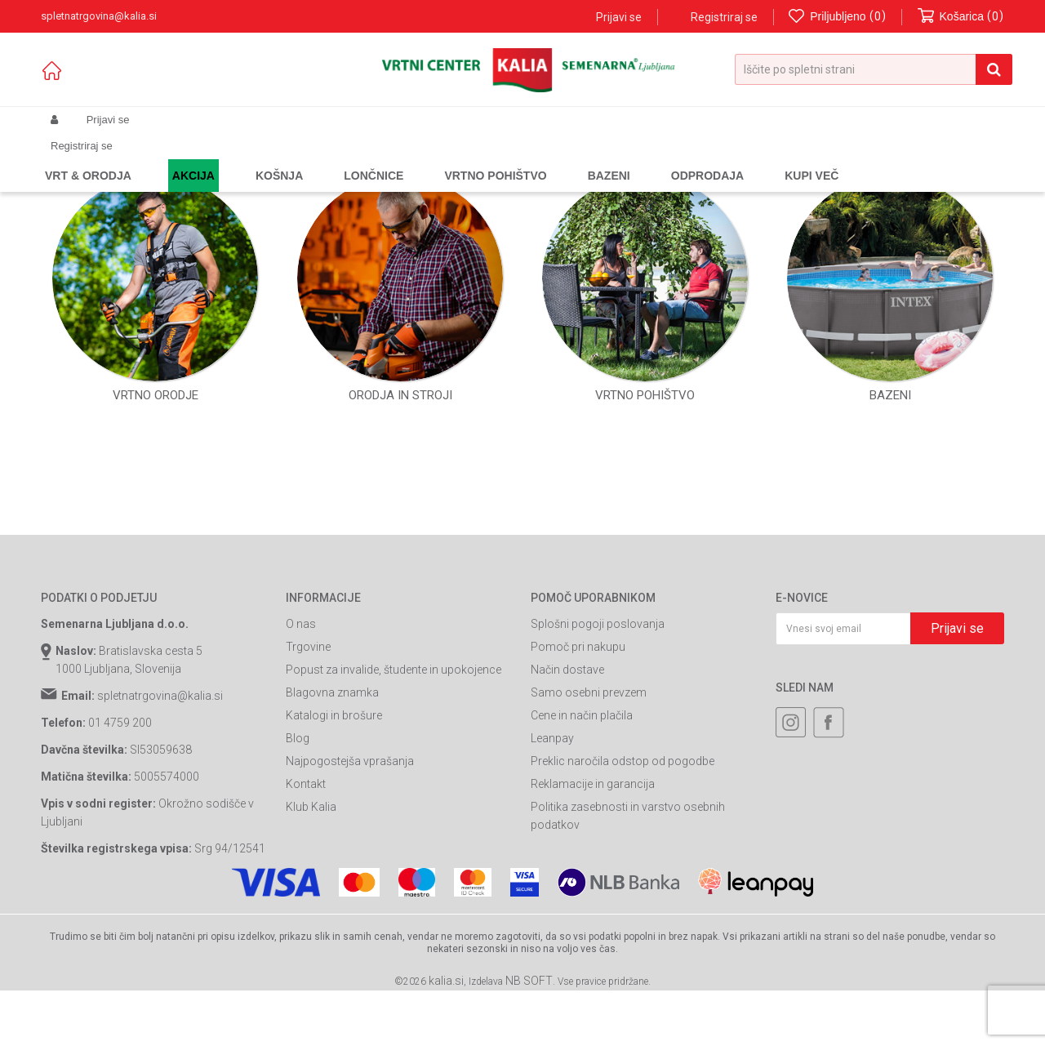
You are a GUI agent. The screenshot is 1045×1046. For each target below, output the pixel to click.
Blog (297, 877)
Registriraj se (724, 17)
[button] (873, 69)
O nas (301, 763)
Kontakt (306, 923)
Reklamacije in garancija (593, 923)
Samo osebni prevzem (589, 832)
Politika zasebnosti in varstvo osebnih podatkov (628, 955)
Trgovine (308, 786)
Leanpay (552, 877)
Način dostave (567, 809)
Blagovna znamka (332, 832)
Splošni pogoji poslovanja (598, 763)
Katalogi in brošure (334, 854)
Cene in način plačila (582, 854)
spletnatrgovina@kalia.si (160, 835)
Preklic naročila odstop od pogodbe (622, 900)
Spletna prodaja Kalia (88, 158)
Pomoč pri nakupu (578, 786)
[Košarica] (961, 17)
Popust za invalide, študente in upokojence (393, 809)
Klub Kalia (311, 946)
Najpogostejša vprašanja (350, 900)
